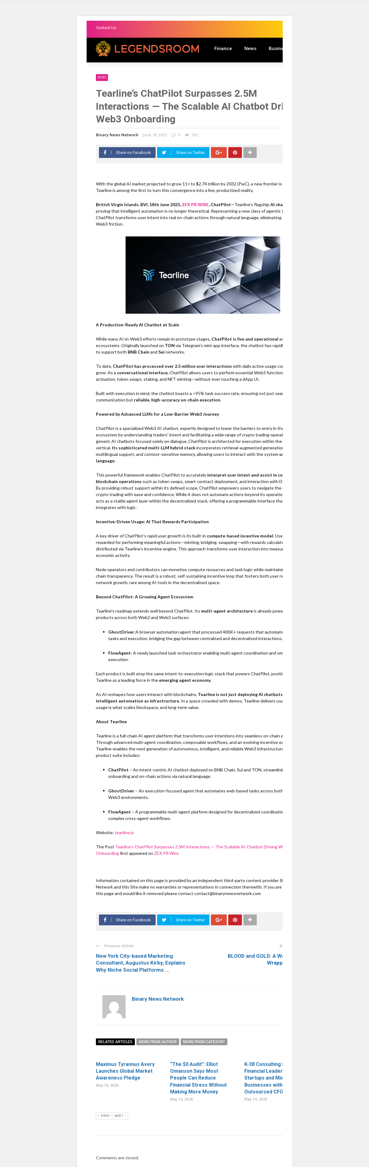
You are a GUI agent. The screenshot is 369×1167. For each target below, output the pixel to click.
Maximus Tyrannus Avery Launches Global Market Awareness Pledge (125, 1071)
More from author (158, 1042)
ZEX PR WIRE (195, 204)
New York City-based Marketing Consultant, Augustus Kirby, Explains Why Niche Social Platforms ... (140, 963)
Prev (103, 1116)
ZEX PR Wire (166, 853)
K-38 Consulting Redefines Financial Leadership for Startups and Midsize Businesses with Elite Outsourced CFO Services (275, 1078)
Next (120, 1116)
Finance (223, 48)
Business (279, 48)
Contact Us (106, 27)
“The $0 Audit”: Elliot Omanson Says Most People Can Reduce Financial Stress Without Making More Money (198, 1078)
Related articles (115, 1042)
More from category (204, 1042)
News (250, 48)
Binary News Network (117, 135)
